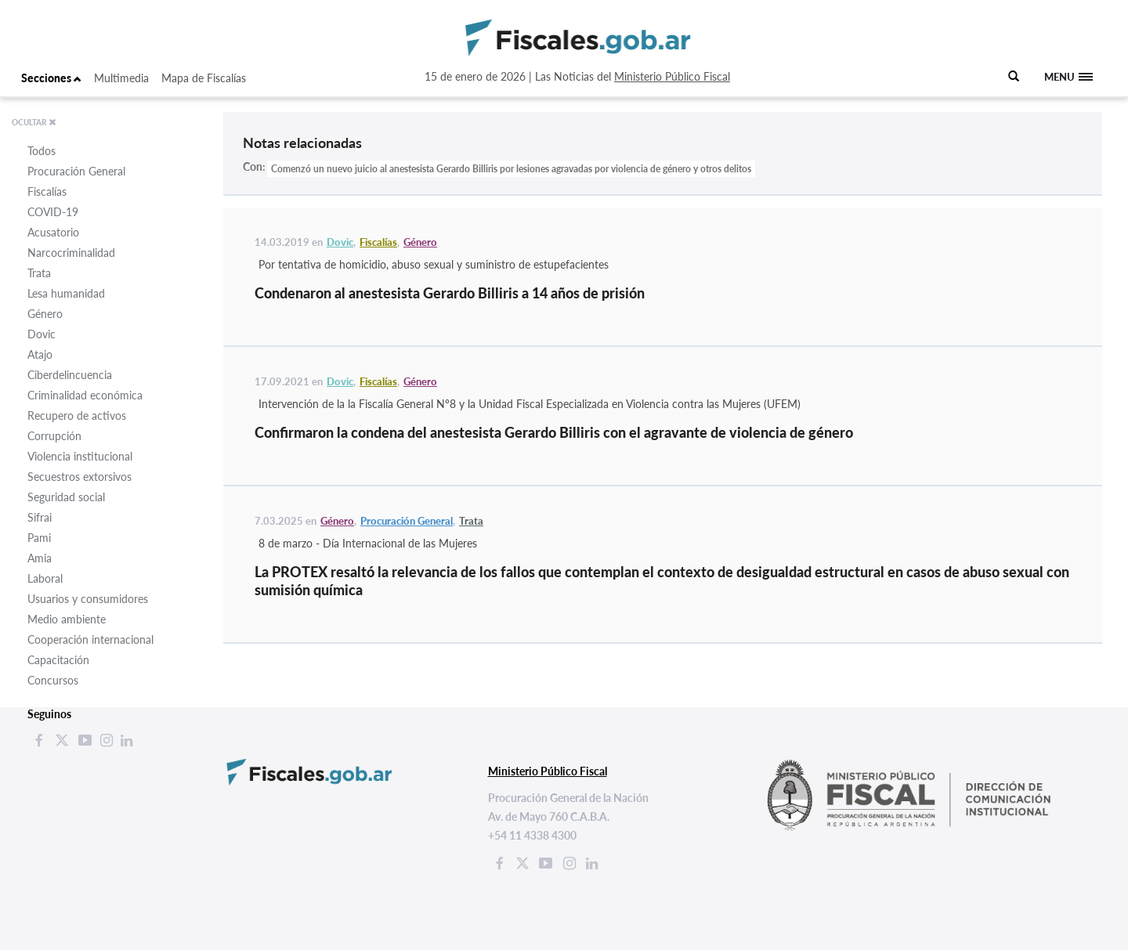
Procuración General (76, 171)
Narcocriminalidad (71, 252)
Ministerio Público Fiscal (672, 76)
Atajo (39, 354)
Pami (39, 537)
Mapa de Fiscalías (203, 78)
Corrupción (54, 435)
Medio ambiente (66, 619)
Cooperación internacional (90, 639)
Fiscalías (47, 191)
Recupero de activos (76, 415)
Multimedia (121, 78)
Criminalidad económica (85, 395)
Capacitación (58, 659)
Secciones (51, 78)
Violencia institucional (79, 456)
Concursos (52, 680)
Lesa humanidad (66, 293)
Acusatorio (53, 232)
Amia (39, 558)
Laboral (45, 578)
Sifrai (39, 517)
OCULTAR (34, 122)
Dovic (41, 334)
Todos (41, 150)
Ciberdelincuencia (69, 374)
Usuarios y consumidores (87, 598)
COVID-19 (52, 212)
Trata (39, 273)
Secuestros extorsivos (79, 476)
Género (45, 313)
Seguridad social (66, 497)
